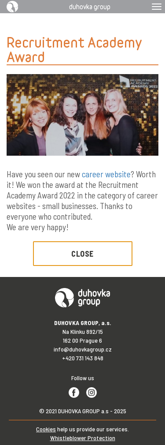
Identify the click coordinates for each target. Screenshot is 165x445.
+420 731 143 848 (82, 358)
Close (82, 253)
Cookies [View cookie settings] (46, 429)
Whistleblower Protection (82, 437)
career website (106, 174)
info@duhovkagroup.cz (83, 349)
